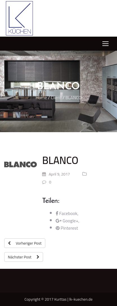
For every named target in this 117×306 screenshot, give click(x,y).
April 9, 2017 (56, 174)
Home (41, 97)
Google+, (67, 220)
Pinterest (67, 228)
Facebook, (67, 213)
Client (56, 97)
